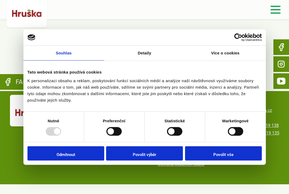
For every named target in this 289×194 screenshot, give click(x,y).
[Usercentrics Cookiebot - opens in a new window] (238, 37)
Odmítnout (66, 154)
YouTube (281, 81)
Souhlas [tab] (64, 53)
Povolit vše (223, 154)
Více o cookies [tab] (225, 53)
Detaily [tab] (144, 53)
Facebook (281, 47)
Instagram (281, 64)
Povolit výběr (144, 154)
